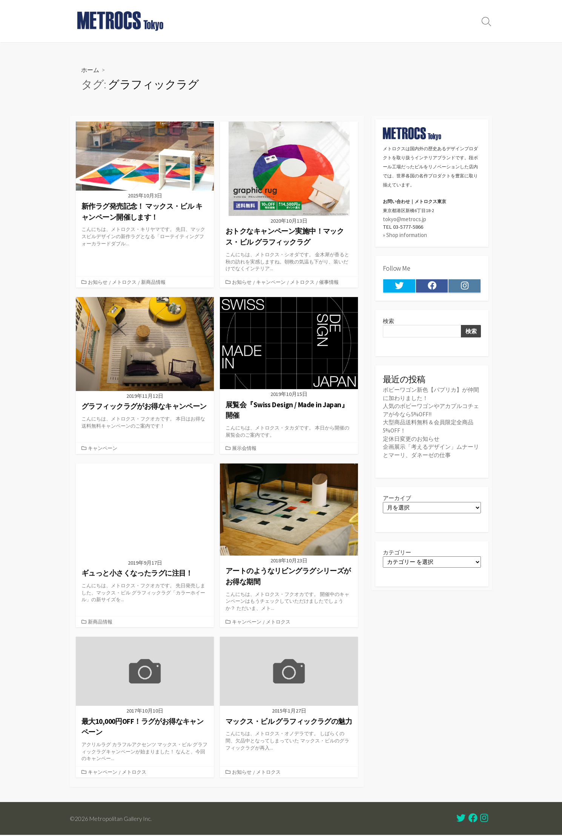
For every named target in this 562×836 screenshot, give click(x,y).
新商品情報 (153, 282)
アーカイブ (397, 498)
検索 (388, 321)
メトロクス (124, 282)
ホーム (90, 69)
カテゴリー (397, 553)
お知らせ (97, 282)
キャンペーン (271, 282)
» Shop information (405, 235)
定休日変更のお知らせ (411, 438)
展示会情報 (244, 449)
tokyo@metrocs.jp (404, 219)
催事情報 (329, 282)
